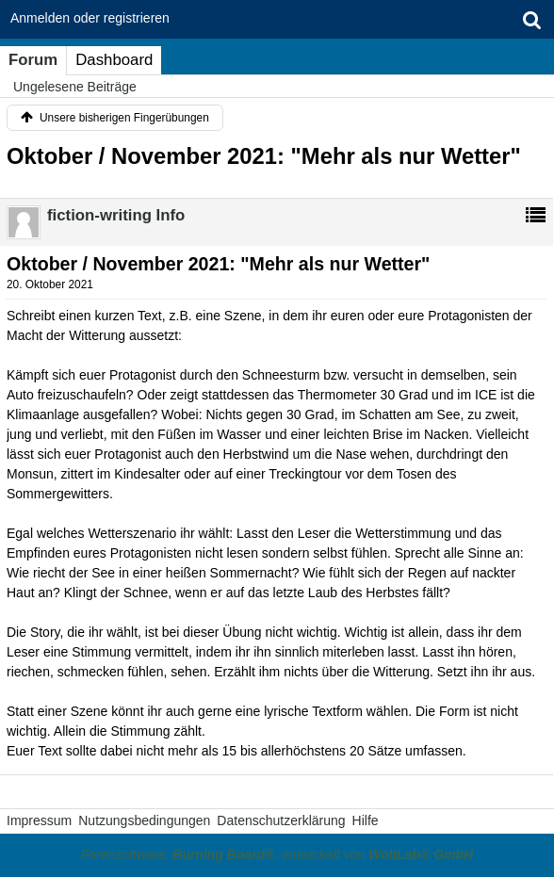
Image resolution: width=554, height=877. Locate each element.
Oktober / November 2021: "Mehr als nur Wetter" (264, 156)
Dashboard (114, 60)
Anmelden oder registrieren (90, 17)
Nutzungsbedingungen (144, 820)
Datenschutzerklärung (281, 820)
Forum (32, 60)
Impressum (39, 820)
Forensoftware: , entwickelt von (277, 854)
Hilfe (365, 820)
